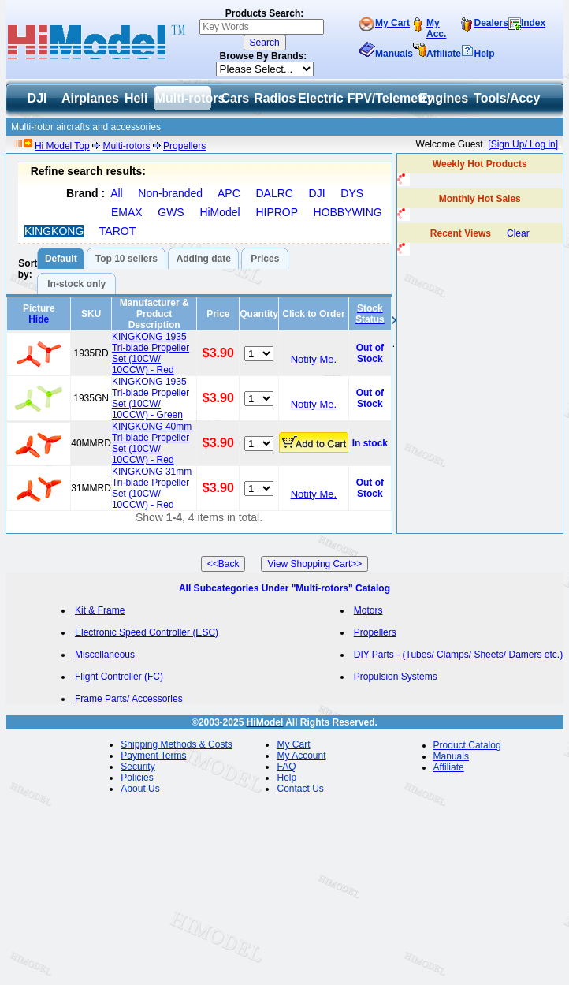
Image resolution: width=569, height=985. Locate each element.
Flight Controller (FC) (119, 676)
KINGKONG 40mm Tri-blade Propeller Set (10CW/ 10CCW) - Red (152, 443)
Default (61, 258)
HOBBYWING (348, 212)
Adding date (204, 258)
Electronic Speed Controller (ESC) (146, 632)
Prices (265, 258)
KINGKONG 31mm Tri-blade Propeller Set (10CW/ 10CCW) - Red (152, 488)
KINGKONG (54, 231)
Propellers (184, 145)
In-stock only (76, 283)
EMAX (127, 212)
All (116, 193)
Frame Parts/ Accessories (129, 698)
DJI (317, 193)
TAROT (117, 231)
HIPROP (276, 212)
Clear (518, 233)
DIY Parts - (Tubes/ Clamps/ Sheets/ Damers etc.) (458, 654)
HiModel (219, 212)
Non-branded (170, 193)
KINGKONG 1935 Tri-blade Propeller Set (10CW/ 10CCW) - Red (150, 353)
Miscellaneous (105, 654)
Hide (38, 319)
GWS (171, 212)
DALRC (273, 193)
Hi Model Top (62, 145)
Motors (368, 610)
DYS (351, 193)
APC (229, 193)
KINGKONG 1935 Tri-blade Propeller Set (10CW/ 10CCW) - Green (150, 398)
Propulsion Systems (395, 676)
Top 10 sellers (126, 258)
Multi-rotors (126, 145)
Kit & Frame (100, 610)
